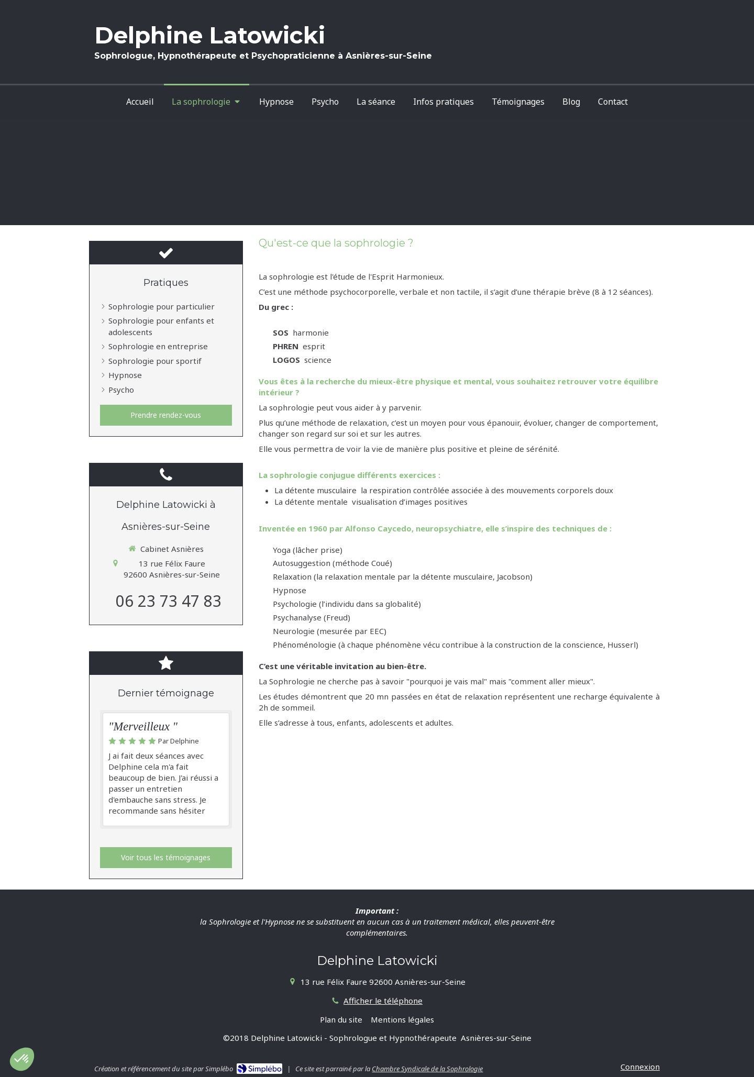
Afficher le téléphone (383, 1000)
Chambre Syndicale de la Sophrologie (427, 1068)
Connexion (640, 1066)
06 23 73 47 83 (168, 601)
